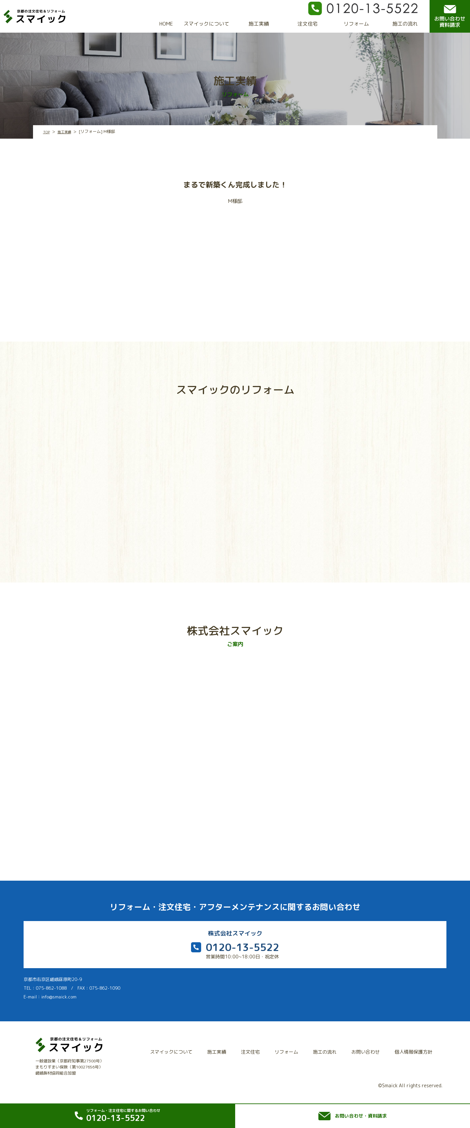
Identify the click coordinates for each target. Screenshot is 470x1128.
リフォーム (356, 23)
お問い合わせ (369, 1050)
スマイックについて (206, 23)
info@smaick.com (58, 999)
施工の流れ (405, 23)
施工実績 (259, 23)
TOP (47, 132)
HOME (166, 23)
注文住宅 (307, 23)
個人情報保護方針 (414, 1050)
